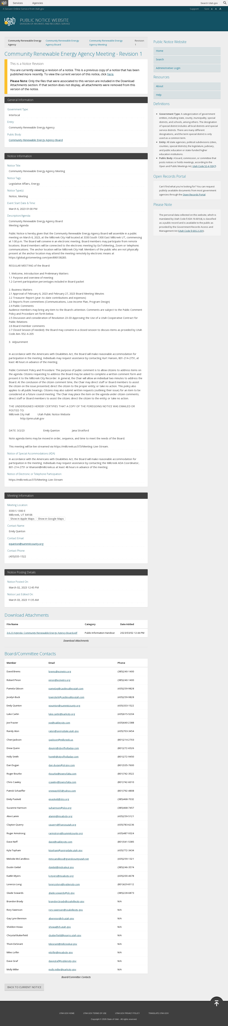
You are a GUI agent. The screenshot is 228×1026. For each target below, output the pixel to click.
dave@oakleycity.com (60, 841)
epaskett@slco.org (59, 799)
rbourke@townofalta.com (62, 773)
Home (159, 50)
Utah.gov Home (66, 1013)
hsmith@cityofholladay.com (64, 756)
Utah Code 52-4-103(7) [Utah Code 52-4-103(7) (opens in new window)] (204, 166)
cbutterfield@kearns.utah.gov (65, 935)
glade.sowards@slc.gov (62, 893)
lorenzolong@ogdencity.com (64, 884)
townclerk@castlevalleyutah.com (66, 697)
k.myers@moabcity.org (61, 875)
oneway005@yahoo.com (62, 790)
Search (160, 59)
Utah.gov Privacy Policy (127, 1013)
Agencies (39, 3)
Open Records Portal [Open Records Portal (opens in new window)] (194, 194)
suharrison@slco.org (60, 807)
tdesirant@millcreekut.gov (63, 944)
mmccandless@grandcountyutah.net (69, 858)
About (159, 86)
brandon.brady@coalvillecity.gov (66, 901)
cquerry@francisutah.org (62, 824)
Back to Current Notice (24, 987)
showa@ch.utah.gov (60, 926)
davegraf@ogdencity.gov (62, 961)
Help (159, 94)
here (110, 74)
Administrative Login (168, 68)
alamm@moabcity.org (60, 816)
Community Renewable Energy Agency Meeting (106, 42)
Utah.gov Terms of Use (94, 1013)
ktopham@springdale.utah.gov (65, 850)
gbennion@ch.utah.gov (61, 918)
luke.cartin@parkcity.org (62, 714)
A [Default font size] (216, 9)
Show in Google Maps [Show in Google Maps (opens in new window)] (51, 518)
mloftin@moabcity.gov (61, 952)
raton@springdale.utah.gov (64, 731)
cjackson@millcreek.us (61, 739)
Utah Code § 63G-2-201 (191, 230)
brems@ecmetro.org (60, 671)
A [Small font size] (211, 9)
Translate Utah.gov (159, 1013)
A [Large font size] (220, 8)
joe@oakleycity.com (59, 722)
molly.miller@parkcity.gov (62, 969)
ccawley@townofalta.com (62, 782)
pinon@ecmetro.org (59, 680)
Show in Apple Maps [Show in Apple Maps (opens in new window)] (22, 518)
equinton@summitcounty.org (26, 544)
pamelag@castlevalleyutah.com (66, 688)
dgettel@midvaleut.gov (61, 867)
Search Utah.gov (209, 3)
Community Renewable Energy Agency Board (62, 42)
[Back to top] (217, 1003)
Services (19, 3)
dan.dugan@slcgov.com (62, 765)
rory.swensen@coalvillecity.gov (66, 909)
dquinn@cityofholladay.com (64, 748)
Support (194, 8)
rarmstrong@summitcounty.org (66, 833)
